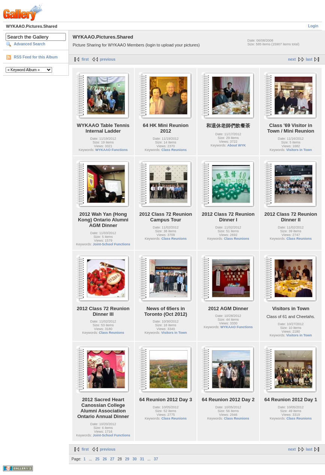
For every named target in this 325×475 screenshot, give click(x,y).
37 (156, 459)
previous (108, 59)
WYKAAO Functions (111, 150)
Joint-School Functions (111, 244)
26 (105, 459)
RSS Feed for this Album (36, 57)
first (85, 59)
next (292, 59)
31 (142, 459)
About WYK (236, 145)
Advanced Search (29, 44)
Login (313, 26)
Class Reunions (174, 150)
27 (112, 459)
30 (135, 459)
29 (127, 459)
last (309, 59)
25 (97, 459)
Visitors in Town (299, 150)
